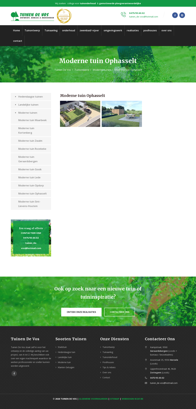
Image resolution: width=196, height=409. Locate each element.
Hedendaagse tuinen (29, 96)
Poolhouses (108, 362)
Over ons (106, 372)
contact (17, 40)
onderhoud (68, 30)
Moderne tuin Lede (29, 177)
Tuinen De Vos (62, 69)
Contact (106, 377)
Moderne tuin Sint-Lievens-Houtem (29, 204)
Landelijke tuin (65, 357)
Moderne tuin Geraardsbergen (28, 159)
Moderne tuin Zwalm (30, 140)
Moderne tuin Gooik (30, 169)
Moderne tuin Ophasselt (32, 193)
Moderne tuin (64, 362)
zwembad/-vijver (89, 30)
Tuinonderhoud (109, 357)
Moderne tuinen (102, 69)
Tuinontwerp (32, 30)
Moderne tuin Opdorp (31, 185)
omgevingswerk (113, 30)
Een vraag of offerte (31, 228)
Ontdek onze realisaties (81, 312)
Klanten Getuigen (66, 367)
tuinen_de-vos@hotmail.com (143, 16)
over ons (166, 30)
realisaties (133, 30)
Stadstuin (62, 347)
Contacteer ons (31, 232)
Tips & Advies (109, 367)
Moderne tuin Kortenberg (26, 130)
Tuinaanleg (51, 30)
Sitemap (114, 398)
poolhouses (150, 30)
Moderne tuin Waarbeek (32, 120)
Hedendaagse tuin (66, 352)
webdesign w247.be (132, 398)
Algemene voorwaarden (93, 398)
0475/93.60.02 (137, 12)
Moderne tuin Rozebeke (32, 148)
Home (16, 30)
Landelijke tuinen (26, 104)
